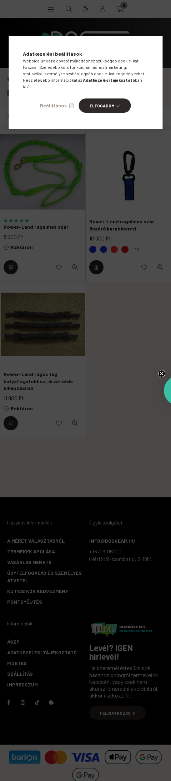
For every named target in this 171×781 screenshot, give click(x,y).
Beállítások (53, 105)
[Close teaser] (161, 373)
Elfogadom (102, 105)
